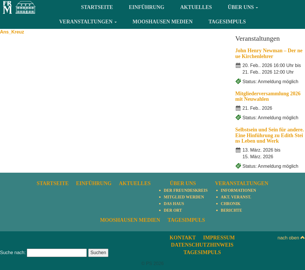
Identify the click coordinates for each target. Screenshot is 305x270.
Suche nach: (13, 252)
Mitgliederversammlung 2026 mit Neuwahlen (267, 96)
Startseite (97, 7)
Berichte (231, 210)
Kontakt (183, 238)
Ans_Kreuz (12, 31)
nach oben (291, 237)
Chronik (230, 204)
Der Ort (173, 210)
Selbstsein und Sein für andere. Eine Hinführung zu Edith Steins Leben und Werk (269, 135)
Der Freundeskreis (186, 190)
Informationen (238, 190)
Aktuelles (196, 7)
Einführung (146, 7)
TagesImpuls (227, 22)
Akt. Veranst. (236, 197)
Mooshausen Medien (163, 22)
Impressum (219, 238)
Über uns (243, 7)
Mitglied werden (184, 197)
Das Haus (174, 204)
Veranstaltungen (88, 22)
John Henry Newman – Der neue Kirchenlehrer (268, 53)
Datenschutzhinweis (202, 245)
